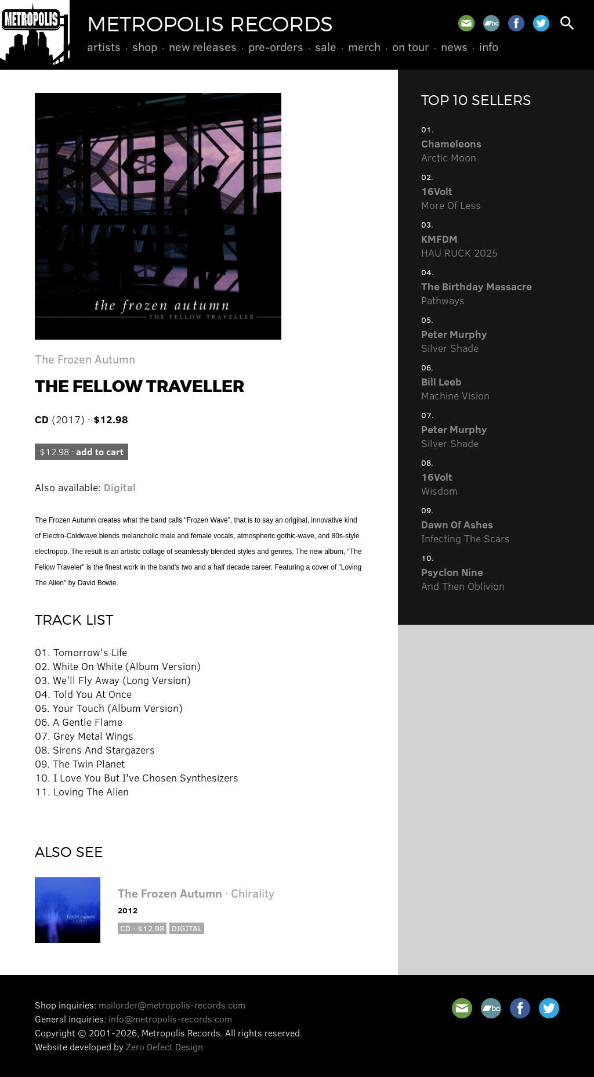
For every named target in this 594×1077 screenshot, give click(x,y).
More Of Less (451, 198)
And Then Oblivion (463, 579)
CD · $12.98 (142, 928)
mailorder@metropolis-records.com (172, 1005)
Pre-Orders (275, 46)
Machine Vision (455, 388)
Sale (325, 46)
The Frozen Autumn (85, 358)
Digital (120, 487)
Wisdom (439, 484)
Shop (144, 46)
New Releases (203, 46)
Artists (104, 46)
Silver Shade (454, 341)
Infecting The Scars (465, 531)
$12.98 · (81, 451)
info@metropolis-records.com (170, 1019)
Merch (364, 46)
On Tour (410, 46)
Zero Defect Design (164, 1046)
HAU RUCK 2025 (459, 246)
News (454, 46)
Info (488, 46)
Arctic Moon (451, 150)
